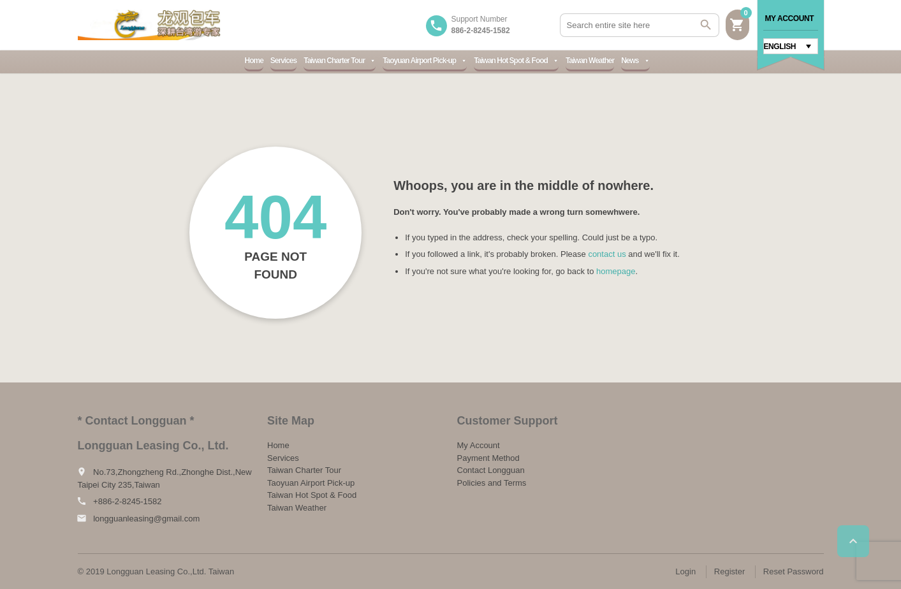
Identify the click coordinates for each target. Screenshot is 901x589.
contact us (607, 254)
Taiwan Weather (590, 60)
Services (283, 60)
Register (729, 571)
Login (685, 571)
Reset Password (793, 571)
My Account (789, 18)
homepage (615, 271)
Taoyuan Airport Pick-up (425, 59)
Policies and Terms (492, 483)
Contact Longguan (491, 470)
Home (253, 60)
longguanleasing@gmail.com (146, 518)
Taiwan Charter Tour (340, 59)
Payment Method (488, 458)
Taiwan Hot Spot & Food (516, 59)
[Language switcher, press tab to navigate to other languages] (790, 46)
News (635, 59)
